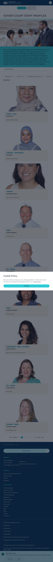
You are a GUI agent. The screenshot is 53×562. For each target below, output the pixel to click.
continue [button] (26, 285)
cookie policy (37, 282)
